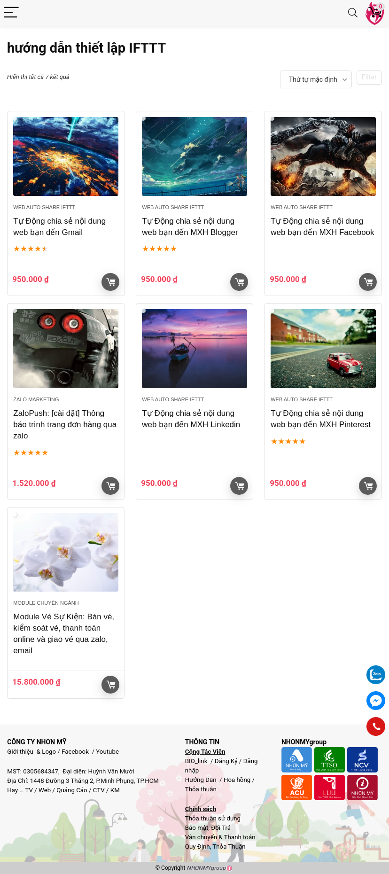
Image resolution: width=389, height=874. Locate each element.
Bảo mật (197, 827)
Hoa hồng (237, 779)
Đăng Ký (227, 761)
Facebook (75, 751)
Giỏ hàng (111, 282)
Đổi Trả (221, 827)
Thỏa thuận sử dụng (213, 818)
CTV (99, 790)
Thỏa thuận (201, 789)
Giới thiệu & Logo (31, 751)
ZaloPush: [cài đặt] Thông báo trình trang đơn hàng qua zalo (65, 424)
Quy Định (197, 846)
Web (45, 790)
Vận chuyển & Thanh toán (220, 837)
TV (28, 790)
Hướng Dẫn (201, 779)
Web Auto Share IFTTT (44, 207)
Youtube (107, 751)
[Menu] (11, 12)
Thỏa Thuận (228, 846)
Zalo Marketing (36, 399)
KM (115, 790)
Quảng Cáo (71, 790)
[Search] (353, 12)
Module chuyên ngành (45, 603)
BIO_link (197, 761)
